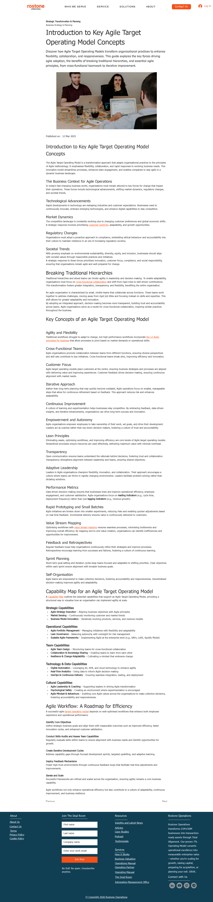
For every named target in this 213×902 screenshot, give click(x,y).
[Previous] (55, 801)
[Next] (159, 801)
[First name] (79, 825)
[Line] (194, 885)
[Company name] (79, 842)
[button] (75, 7)
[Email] (79, 851)
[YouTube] (179, 885)
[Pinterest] (186, 885)
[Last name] (79, 833)
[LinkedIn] (172, 885)
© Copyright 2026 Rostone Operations (106, 897)
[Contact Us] (181, 6)
